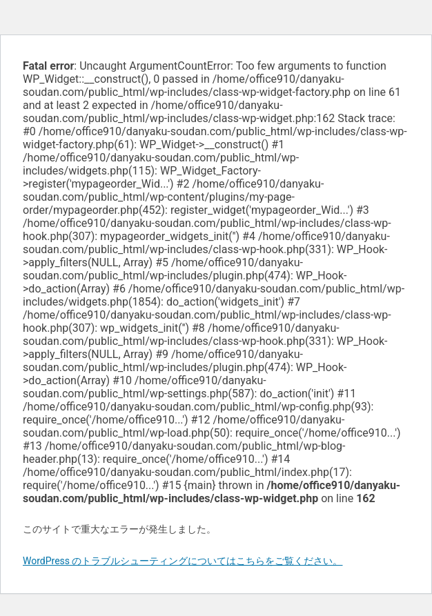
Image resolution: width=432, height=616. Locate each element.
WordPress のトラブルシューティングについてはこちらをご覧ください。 (183, 560)
